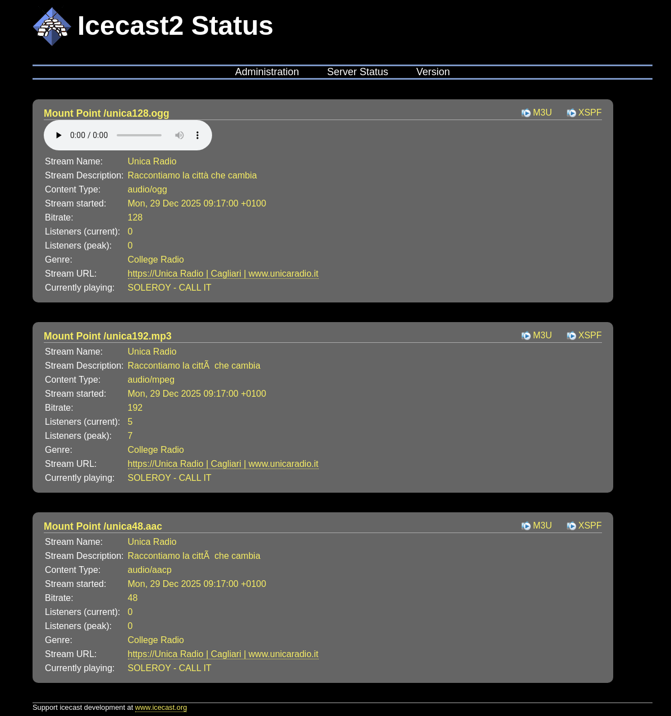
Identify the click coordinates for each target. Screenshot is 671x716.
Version (433, 71)
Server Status (357, 71)
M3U (542, 112)
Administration (267, 71)
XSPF (590, 112)
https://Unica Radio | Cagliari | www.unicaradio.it (223, 273)
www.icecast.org (161, 707)
